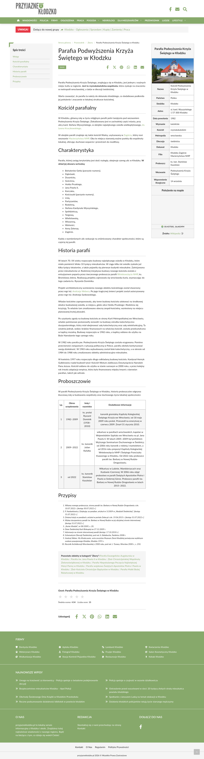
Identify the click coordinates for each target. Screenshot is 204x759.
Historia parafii (19, 71)
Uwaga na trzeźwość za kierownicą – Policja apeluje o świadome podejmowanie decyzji (58, 682)
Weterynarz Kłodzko (29, 651)
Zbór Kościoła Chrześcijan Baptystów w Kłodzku (95, 569)
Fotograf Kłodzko (70, 651)
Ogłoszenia (67, 20)
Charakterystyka (20, 66)
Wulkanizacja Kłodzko (30, 656)
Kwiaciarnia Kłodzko (159, 647)
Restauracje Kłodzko (116, 656)
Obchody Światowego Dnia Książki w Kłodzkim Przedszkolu (48, 696)
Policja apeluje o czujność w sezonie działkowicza (133, 680)
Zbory (90, 42)
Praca (80, 20)
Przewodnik (152, 20)
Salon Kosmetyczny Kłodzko (163, 651)
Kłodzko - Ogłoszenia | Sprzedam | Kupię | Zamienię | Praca (97, 29)
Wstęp (16, 56)
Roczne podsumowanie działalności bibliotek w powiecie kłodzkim (52, 701)
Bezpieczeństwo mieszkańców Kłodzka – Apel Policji (45, 688)
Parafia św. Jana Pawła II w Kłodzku (88, 559)
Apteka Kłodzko (70, 647)
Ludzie (165, 20)
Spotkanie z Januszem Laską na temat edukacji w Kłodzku (137, 696)
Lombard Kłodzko (114, 647)
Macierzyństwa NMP (79, 138)
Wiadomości (29, 20)
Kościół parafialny (21, 61)
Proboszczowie (20, 76)
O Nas (89, 747)
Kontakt (81, 728)
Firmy (54, 20)
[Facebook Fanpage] (169, 9)
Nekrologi (108, 20)
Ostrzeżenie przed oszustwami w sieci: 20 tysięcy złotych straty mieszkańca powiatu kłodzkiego (146, 690)
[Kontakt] (177, 9)
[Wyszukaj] (184, 8)
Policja (44, 20)
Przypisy (17, 81)
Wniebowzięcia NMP (127, 274)
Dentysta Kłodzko (28, 647)
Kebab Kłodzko (156, 656)
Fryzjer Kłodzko (113, 651)
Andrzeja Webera (81, 291)
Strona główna (64, 42)
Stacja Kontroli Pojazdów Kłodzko (78, 656)
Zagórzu (128, 135)
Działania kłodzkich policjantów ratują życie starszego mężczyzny (141, 701)
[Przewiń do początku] (197, 752)
